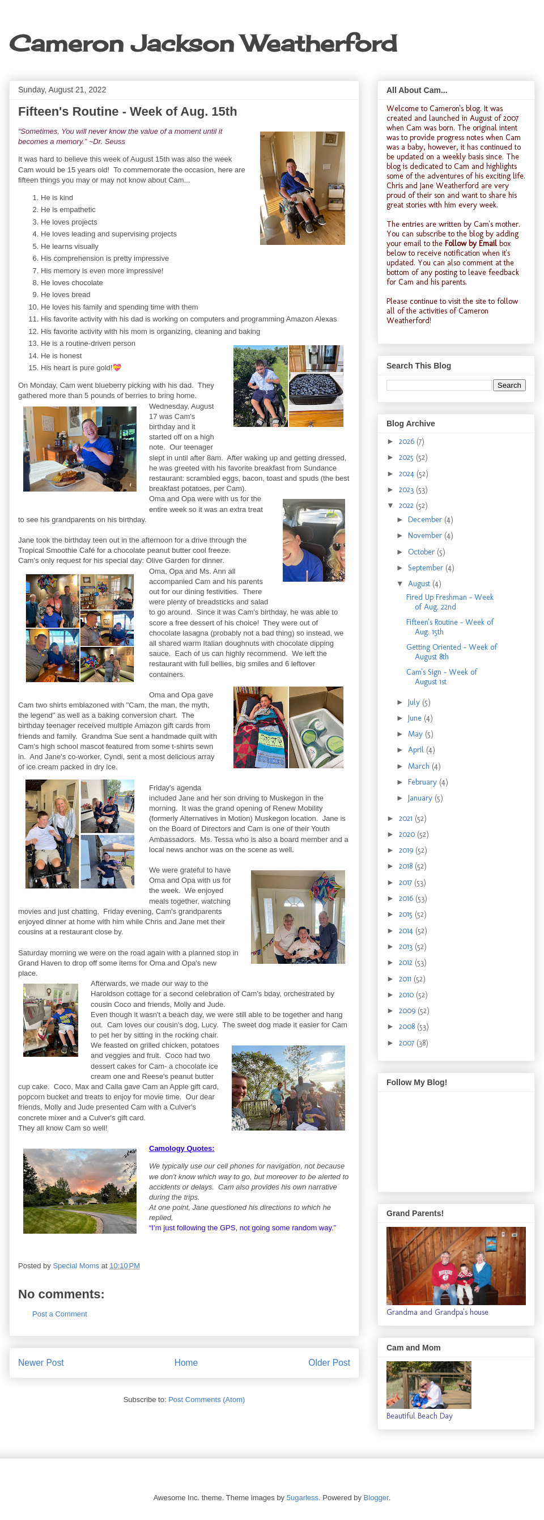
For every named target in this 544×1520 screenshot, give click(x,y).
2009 (408, 1010)
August (420, 583)
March (420, 766)
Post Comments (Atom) (206, 1399)
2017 (406, 882)
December (426, 519)
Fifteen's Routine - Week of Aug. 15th (450, 627)
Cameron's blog (455, 108)
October (422, 552)
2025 (407, 457)
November (426, 535)
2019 (407, 850)
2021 (407, 818)
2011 (406, 979)
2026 (407, 441)
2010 (407, 995)
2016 (407, 898)
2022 (407, 505)
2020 (408, 834)
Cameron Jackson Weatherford (203, 43)
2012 (407, 962)
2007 (407, 1043)
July (415, 702)
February (423, 782)
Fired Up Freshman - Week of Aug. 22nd (450, 602)
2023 (407, 489)
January (421, 798)
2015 (407, 914)
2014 (407, 930)
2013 (407, 946)
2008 (408, 1026)
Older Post (329, 1362)
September (426, 568)
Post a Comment (59, 1314)
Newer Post (41, 1362)
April (417, 750)
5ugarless (302, 1497)
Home (186, 1362)
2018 (407, 866)
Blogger (376, 1497)
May (416, 734)
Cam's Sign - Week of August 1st (441, 677)
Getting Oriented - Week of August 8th (451, 652)
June (416, 718)
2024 (407, 474)
